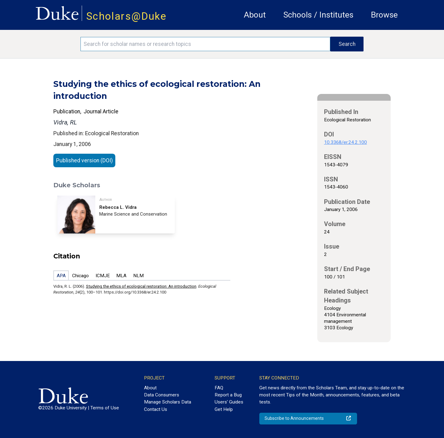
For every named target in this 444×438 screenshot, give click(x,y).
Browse (384, 14)
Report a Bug (228, 395)
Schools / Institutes (318, 14)
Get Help (224, 409)
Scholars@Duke (126, 16)
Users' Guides (229, 402)
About (255, 14)
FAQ (219, 388)
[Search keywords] (205, 44)
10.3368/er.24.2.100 (345, 142)
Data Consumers (161, 395)
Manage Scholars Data (167, 402)
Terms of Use (104, 408)
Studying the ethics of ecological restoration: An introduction (141, 286)
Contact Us (155, 409)
